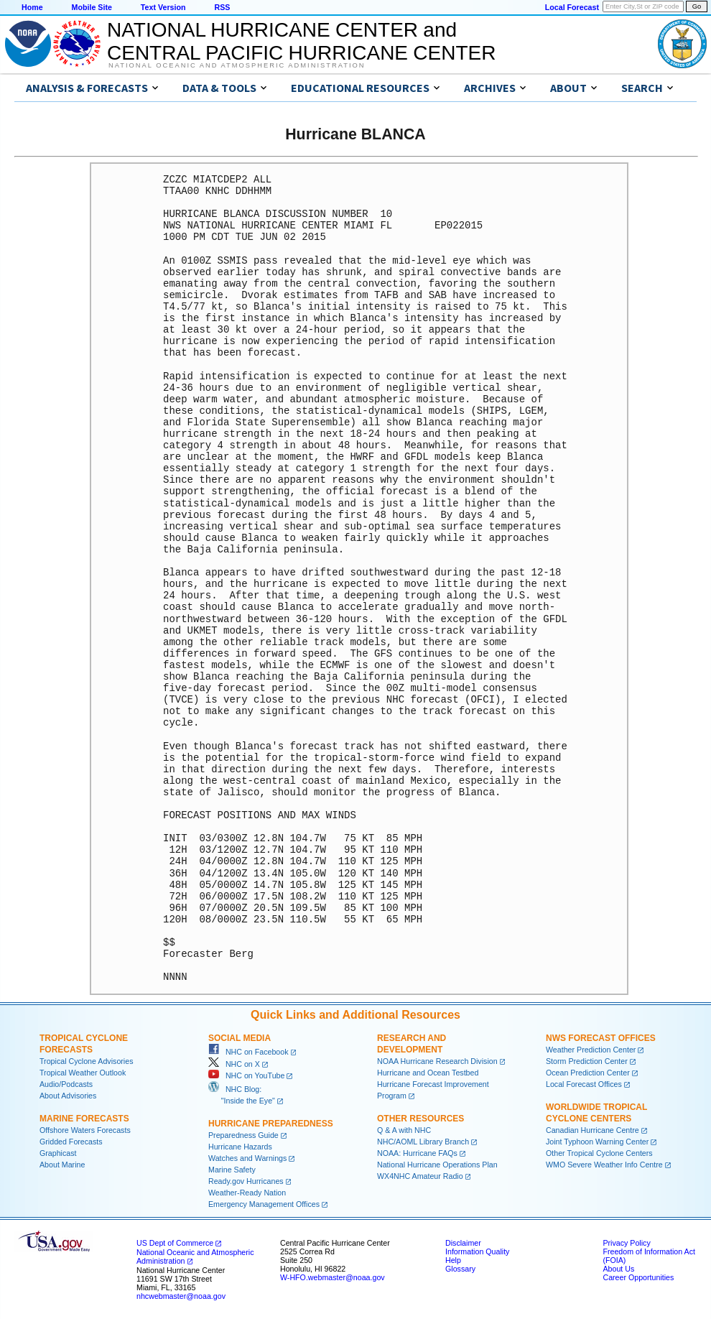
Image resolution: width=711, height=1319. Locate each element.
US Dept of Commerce (174, 1243)
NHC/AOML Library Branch (423, 1141)
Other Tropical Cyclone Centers (599, 1153)
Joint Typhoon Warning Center (597, 1141)
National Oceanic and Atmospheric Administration (236, 65)
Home (32, 7)
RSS (222, 7)
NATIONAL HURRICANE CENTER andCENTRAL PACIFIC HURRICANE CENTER (301, 41)
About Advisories (68, 1095)
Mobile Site (92, 7)
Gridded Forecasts (71, 1141)
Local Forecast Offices (584, 1084)
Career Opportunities (638, 1277)
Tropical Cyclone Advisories (87, 1061)
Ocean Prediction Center (588, 1072)
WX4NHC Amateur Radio (420, 1176)
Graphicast (58, 1153)
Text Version (163, 7)
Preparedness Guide (243, 1135)
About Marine (62, 1164)
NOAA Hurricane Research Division (437, 1061)
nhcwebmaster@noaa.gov (181, 1296)
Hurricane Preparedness (270, 1124)
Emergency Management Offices (264, 1204)
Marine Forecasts (84, 1119)
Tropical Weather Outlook (83, 1072)
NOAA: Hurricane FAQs (417, 1153)
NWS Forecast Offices (601, 1038)
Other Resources (420, 1119)
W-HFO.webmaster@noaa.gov (332, 1277)
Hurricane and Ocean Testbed (427, 1072)
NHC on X (234, 1064)
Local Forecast (572, 7)
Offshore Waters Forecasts (85, 1130)
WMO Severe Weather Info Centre (604, 1164)
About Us (618, 1268)
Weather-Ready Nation (247, 1192)
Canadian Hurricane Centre (592, 1130)
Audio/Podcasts (66, 1084)
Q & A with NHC (404, 1130)
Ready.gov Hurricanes (246, 1181)
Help (453, 1260)
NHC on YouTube (246, 1075)
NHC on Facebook (248, 1051)
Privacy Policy (626, 1243)
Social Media (239, 1038)
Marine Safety (232, 1169)
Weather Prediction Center (591, 1049)
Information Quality (477, 1251)
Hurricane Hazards (240, 1146)
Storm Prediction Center (587, 1061)
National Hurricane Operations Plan (437, 1164)
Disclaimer (463, 1243)
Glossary (460, 1268)
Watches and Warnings (247, 1158)
